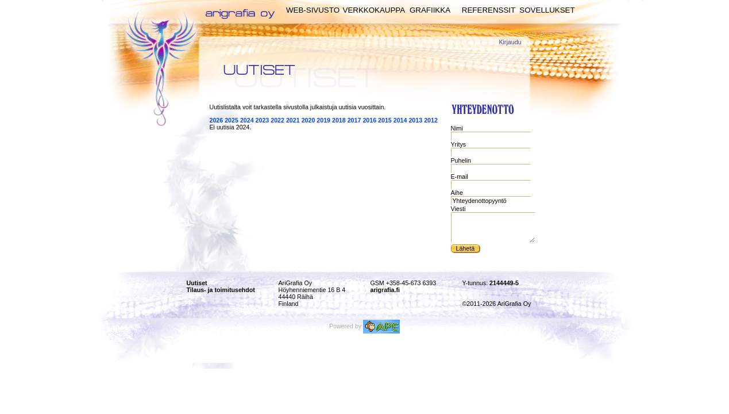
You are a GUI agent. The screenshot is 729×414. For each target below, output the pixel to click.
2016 (369, 120)
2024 (247, 120)
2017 (354, 120)
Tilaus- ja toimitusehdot (221, 289)
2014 (400, 120)
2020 (308, 120)
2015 (385, 120)
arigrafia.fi (385, 289)
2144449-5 (504, 282)
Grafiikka (430, 10)
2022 (277, 120)
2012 (431, 120)
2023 (262, 120)
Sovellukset (546, 10)
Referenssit (488, 10)
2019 (323, 120)
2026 (216, 120)
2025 (231, 120)
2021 (293, 120)
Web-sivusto (313, 10)
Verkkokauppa (374, 10)
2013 (415, 120)
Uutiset (197, 282)
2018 (339, 120)
